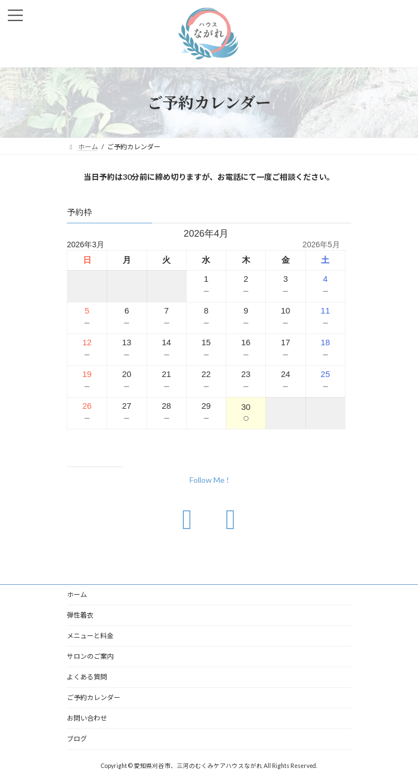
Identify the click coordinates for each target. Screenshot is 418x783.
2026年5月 (321, 244)
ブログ (77, 739)
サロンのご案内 (90, 656)
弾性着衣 (80, 615)
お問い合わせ (87, 718)
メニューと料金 (90, 636)
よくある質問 (87, 677)
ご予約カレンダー (93, 697)
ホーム (77, 594)
